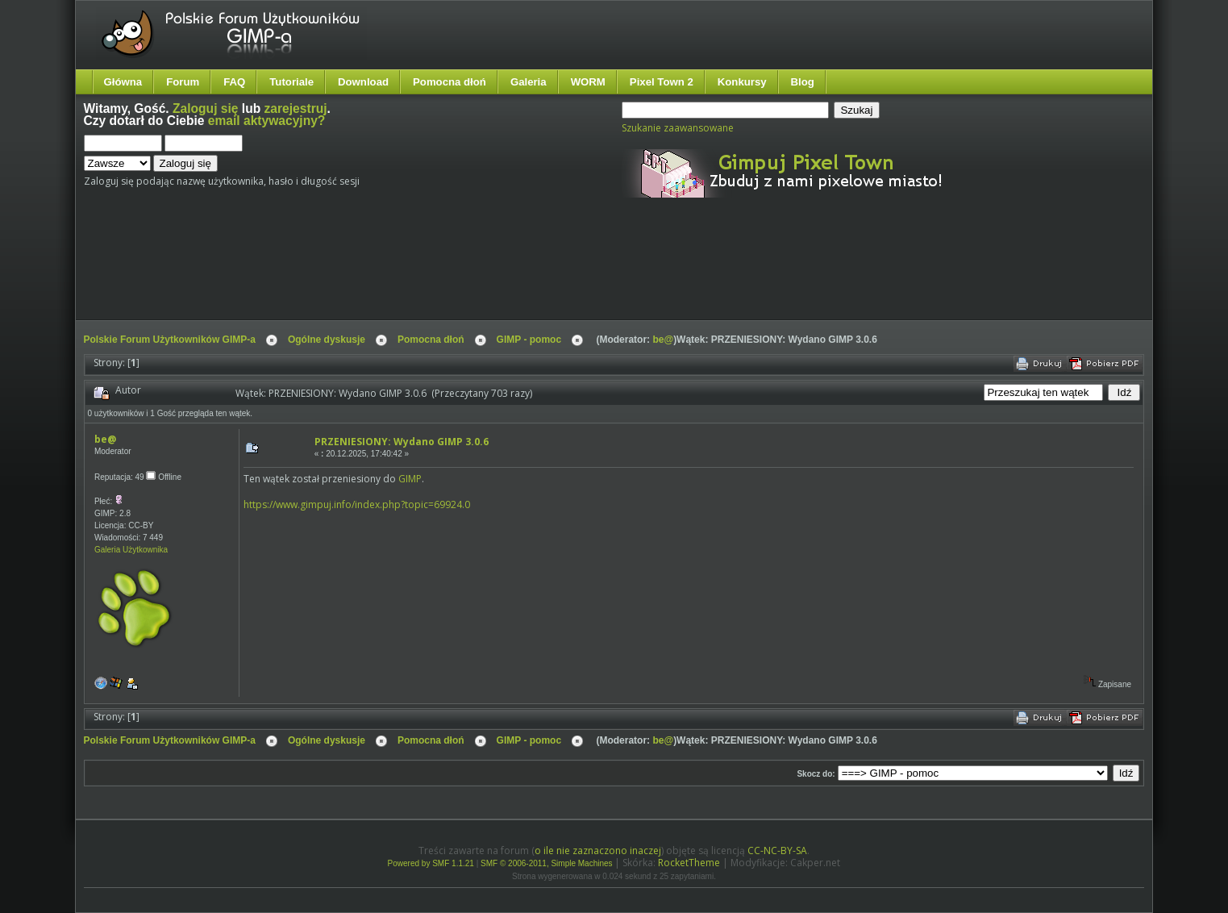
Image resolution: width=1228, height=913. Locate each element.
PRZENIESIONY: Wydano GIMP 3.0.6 (401, 441)
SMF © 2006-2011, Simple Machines (547, 863)
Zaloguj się (205, 108)
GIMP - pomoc (529, 339)
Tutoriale (291, 82)
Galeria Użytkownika (131, 549)
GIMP (410, 479)
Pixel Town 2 (661, 82)
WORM (588, 82)
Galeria (528, 82)
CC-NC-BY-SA (777, 850)
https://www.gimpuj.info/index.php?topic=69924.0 (357, 504)
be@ (662, 339)
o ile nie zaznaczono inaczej (598, 850)
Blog (802, 82)
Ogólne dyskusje (326, 339)
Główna (123, 82)
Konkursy (742, 82)
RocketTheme (689, 862)
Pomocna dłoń (449, 82)
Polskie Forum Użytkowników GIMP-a (170, 339)
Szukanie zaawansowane (678, 128)
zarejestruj (295, 108)
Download (363, 82)
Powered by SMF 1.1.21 (431, 863)
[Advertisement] (386, 272)
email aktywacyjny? (267, 120)
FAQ (234, 82)
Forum (182, 82)
